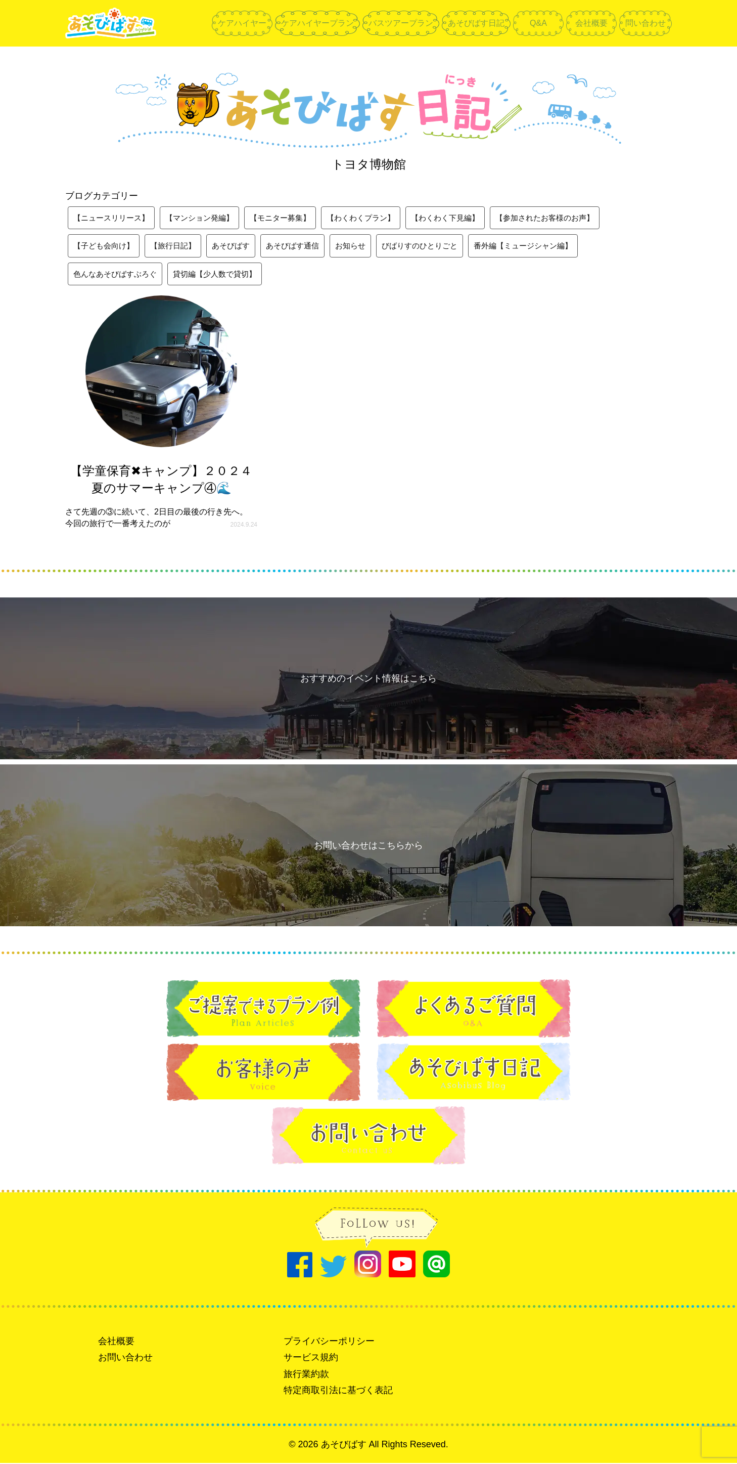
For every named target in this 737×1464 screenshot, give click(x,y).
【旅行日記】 (178, 246)
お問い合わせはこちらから (368, 846)
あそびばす (239, 246)
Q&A (538, 23)
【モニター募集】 (291, 217)
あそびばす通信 (303, 246)
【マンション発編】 (206, 217)
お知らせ (364, 246)
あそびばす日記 (476, 23)
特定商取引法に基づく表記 (338, 1391)
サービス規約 (311, 1359)
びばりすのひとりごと (437, 246)
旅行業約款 (306, 1375)
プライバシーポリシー (329, 1342)
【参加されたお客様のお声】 (570, 217)
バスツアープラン (401, 23)
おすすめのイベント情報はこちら (368, 679)
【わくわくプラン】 (376, 217)
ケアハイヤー (242, 23)
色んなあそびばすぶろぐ (117, 274)
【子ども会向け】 (105, 246)
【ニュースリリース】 (113, 217)
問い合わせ (645, 23)
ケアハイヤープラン (317, 23)
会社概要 (591, 23)
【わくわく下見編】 (465, 217)
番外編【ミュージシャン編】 (546, 246)
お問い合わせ (125, 1359)
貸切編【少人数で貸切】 (222, 274)
